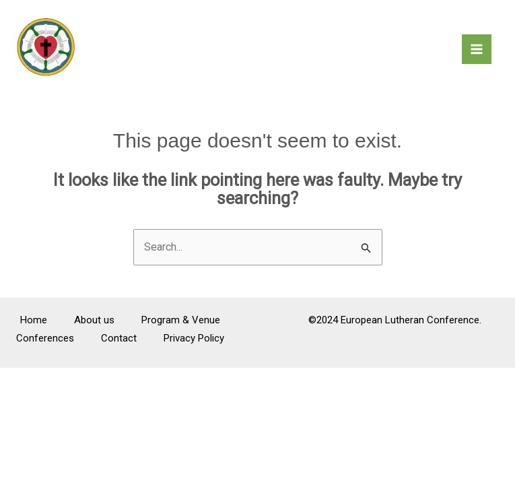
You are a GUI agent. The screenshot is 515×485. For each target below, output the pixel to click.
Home (33, 320)
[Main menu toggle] (476, 49)
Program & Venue (180, 320)
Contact (119, 338)
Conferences (45, 338)
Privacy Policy (194, 338)
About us (94, 320)
